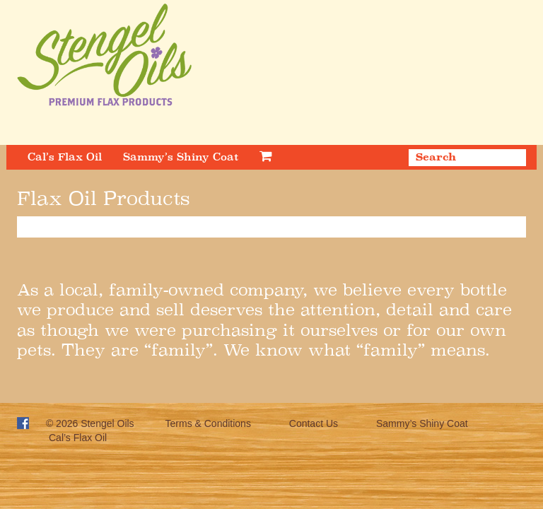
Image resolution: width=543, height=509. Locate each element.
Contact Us (313, 423)
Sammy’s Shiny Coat (180, 157)
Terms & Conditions (208, 423)
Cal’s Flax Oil (65, 157)
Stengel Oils (107, 423)
